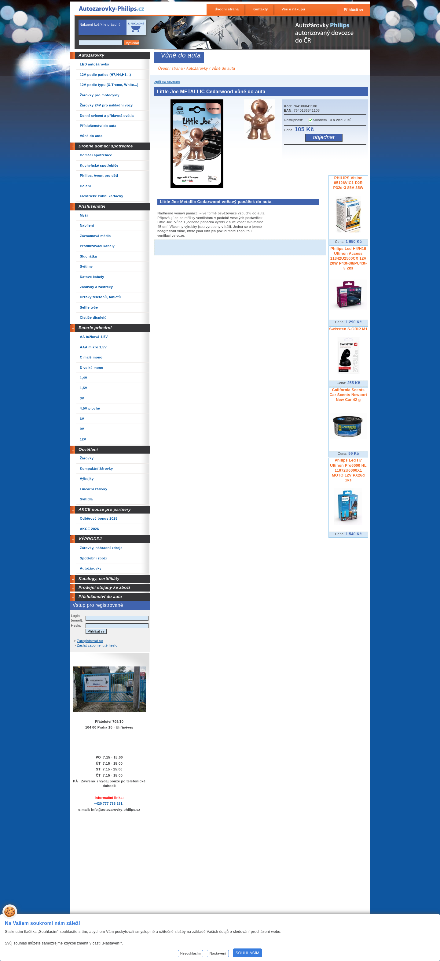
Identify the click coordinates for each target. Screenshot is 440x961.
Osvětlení (88, 449)
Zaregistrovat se (90, 641)
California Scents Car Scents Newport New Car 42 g (348, 395)
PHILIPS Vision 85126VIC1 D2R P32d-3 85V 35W (348, 183)
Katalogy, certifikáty (99, 578)
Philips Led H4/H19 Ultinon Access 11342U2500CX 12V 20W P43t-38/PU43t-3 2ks (348, 258)
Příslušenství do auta (100, 596)
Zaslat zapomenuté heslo (97, 645)
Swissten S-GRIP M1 (348, 329)
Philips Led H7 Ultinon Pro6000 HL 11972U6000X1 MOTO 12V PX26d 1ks (348, 470)
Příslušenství (92, 206)
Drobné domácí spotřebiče (106, 146)
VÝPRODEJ (90, 538)
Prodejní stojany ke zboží (104, 587)
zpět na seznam (167, 81)
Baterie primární (95, 327)
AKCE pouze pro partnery (105, 509)
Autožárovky (91, 55)
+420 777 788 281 (108, 803)
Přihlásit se (353, 9)
